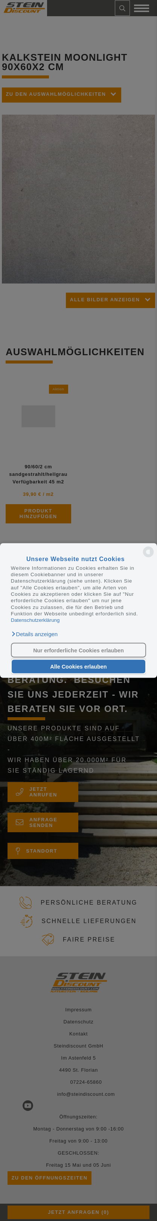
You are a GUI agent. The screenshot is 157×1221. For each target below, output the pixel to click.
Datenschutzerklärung (35, 620)
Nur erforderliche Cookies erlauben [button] (78, 650)
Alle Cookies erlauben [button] (78, 667)
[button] (34, 634)
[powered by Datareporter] (148, 557)
